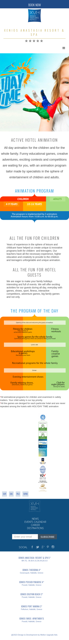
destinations (35, 528)
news (35, 519)
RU (18, 494)
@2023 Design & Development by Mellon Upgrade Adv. (34, 635)
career (35, 525)
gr (4, 494)
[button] (64, 48)
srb (25, 494)
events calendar (35, 522)
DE (11, 494)
